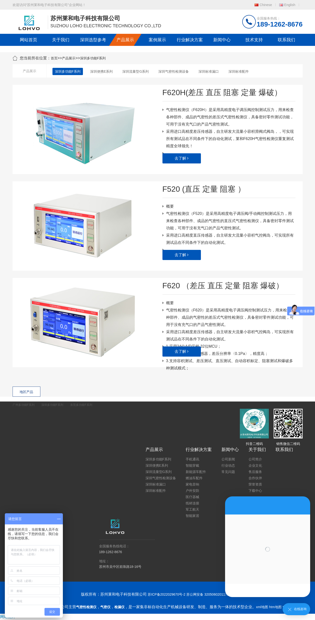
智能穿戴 (192, 465)
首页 (54, 58)
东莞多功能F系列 (81, 405)
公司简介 (255, 459)
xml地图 (262, 607)
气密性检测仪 (86, 607)
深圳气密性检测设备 (173, 71)
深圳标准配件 (238, 71)
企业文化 (255, 465)
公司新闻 (228, 459)
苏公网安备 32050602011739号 (210, 594)
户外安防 (192, 491)
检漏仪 (119, 607)
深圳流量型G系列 (135, 71)
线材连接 (192, 503)
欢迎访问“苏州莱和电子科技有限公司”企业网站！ (49, 5)
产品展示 (125, 39)
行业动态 (228, 465)
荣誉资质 (255, 484)
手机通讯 (192, 459)
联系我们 (286, 39)
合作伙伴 (255, 478)
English (289, 5)
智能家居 (192, 516)
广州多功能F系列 (24, 405)
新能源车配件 (196, 472)
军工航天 (192, 509)
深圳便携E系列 (101, 71)
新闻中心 (222, 39)
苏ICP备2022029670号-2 (166, 594)
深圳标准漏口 (208, 71)
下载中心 (255, 491)
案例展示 (157, 39)
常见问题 (228, 472)
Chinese (266, 5)
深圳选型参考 (93, 39)
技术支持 (254, 39)
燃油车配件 (194, 478)
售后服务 (255, 472)
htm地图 (275, 607)
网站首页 (28, 39)
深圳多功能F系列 (93, 58)
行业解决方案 (190, 39)
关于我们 (60, 39)
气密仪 (105, 607)
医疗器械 (192, 497)
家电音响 (192, 484)
